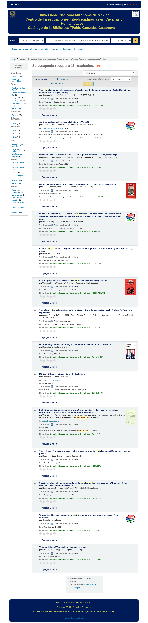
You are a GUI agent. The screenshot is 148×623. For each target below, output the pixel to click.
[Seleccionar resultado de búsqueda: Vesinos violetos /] (35, 547)
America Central (18, 163)
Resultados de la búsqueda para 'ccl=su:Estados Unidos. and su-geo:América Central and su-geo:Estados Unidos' (62, 59)
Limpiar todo (57, 84)
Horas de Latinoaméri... (17, 150)
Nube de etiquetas (41, 49)
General (15, 115)
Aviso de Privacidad (74, 618)
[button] (12, 5)
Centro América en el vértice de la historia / (64, 122)
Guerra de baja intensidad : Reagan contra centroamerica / (75, 344)
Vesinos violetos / (62, 547)
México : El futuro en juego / (62, 374)
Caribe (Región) (18, 176)
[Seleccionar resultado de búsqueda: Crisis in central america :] (35, 248)
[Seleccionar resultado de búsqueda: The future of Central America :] (35, 310)
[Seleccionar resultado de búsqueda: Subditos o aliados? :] (35, 483)
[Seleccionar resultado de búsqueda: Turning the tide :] (35, 515)
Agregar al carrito (48, 115)
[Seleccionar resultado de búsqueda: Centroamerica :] (35, 154)
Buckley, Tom (17, 101)
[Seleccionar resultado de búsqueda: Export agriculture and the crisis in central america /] (35, 280)
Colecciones (79, 49)
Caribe (14, 173)
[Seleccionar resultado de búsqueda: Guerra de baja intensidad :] (35, 344)
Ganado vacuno (18, 208)
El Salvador (16, 181)
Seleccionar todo (62, 79)
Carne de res (17, 195)
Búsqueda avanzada (21, 49)
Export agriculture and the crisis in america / (74, 280)
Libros (14, 124)
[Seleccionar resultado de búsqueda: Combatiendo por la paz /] (35, 184)
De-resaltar (42, 79)
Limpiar (133, 5)
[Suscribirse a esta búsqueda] (98, 66)
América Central (18, 168)
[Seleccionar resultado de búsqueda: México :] (35, 374)
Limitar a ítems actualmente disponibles (17, 79)
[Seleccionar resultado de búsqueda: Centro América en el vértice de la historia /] (35, 122)
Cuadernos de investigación (53, 128)
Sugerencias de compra (61, 49)
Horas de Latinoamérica (52, 380)
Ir (135, 40)
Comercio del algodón (17, 199)
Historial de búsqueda (117, 4)
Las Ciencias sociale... (17, 155)
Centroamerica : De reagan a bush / (78, 155)
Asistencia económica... (17, 191)
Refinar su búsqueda (19, 67)
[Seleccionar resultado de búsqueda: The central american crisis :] (35, 90)
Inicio (14, 59)
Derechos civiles (18, 203)
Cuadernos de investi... (17, 145)
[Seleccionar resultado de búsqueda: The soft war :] (35, 451)
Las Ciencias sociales (51, 421)
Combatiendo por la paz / (77, 184)
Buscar (13, 40)
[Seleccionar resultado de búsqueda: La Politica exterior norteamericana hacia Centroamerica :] (35, 410)
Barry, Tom (16, 98)
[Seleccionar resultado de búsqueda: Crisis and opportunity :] (35, 213)
